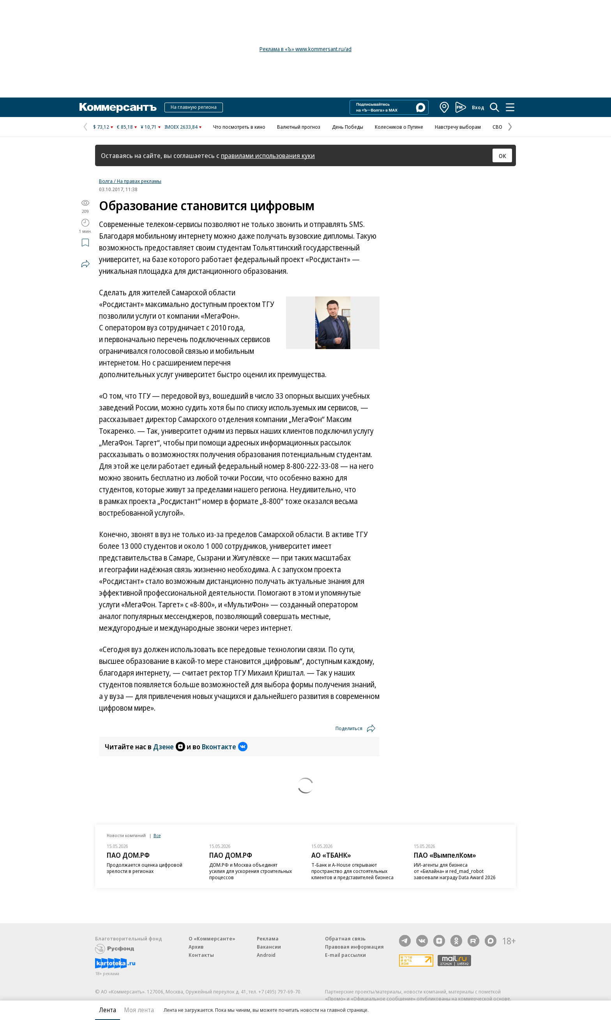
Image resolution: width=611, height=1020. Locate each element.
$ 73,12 (101, 126)
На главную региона (194, 106)
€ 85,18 (125, 126)
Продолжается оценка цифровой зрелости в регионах (144, 868)
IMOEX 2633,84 (181, 126)
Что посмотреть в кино (239, 126)
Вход (478, 107)
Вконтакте (224, 746)
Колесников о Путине (399, 126)
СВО (497, 126)
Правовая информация (354, 946)
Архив (196, 946)
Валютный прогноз (298, 126)
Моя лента (139, 1010)
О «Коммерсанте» (212, 938)
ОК (502, 156)
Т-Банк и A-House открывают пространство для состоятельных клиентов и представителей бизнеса (352, 871)
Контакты (201, 954)
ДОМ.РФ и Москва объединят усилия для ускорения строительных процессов (250, 871)
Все (157, 835)
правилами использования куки (268, 155)
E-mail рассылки (345, 954)
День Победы (347, 126)
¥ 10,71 (149, 126)
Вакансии (269, 946)
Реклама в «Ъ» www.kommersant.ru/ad (305, 49)
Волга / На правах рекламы (130, 180)
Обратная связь (345, 938)
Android (266, 954)
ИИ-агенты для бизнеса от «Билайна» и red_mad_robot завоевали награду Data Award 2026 (455, 871)
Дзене (169, 746)
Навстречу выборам (458, 126)
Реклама (268, 938)
